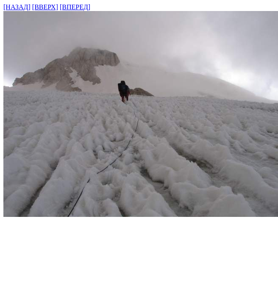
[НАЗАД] (17, 7)
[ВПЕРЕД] (75, 7)
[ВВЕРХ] (45, 7)
